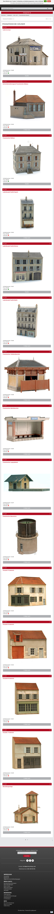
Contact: (27, 866)
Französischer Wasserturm (9, 516)
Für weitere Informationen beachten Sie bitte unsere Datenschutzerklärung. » (27, 3)
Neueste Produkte (7, 19)
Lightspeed (33, 910)
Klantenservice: (27, 869)
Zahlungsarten (7, 894)
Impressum (6, 877)
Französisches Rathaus (9, 138)
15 (46, 19)
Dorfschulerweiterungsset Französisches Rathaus (15, 84)
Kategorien (27, 12)
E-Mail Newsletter (8, 889)
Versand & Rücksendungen (10, 896)
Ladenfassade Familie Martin (10, 300)
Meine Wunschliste (8, 887)
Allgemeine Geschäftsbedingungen (12, 879)
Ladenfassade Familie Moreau (10, 246)
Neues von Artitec (8, 904)
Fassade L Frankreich (8, 732)
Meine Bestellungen (8, 884)
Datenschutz (7, 905)
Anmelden (26, 856)
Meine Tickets (7, 886)
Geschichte (6, 876)
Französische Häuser (24, 15)
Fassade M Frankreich (8, 678)
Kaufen (27, 75)
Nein (49, 1)
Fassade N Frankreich (8, 624)
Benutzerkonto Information (10, 883)
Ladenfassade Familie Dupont (10, 192)
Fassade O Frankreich (8, 570)
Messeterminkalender (9, 903)
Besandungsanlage (8, 786)
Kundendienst (7, 898)
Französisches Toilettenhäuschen (11, 354)
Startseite (3, 15)
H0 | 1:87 (15, 15)
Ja (45, 1)
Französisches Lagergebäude (10, 462)
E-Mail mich (27, 129)
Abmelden (6, 890)
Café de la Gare (7, 30)
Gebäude (9, 15)
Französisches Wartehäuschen (10, 408)
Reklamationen (7, 897)
